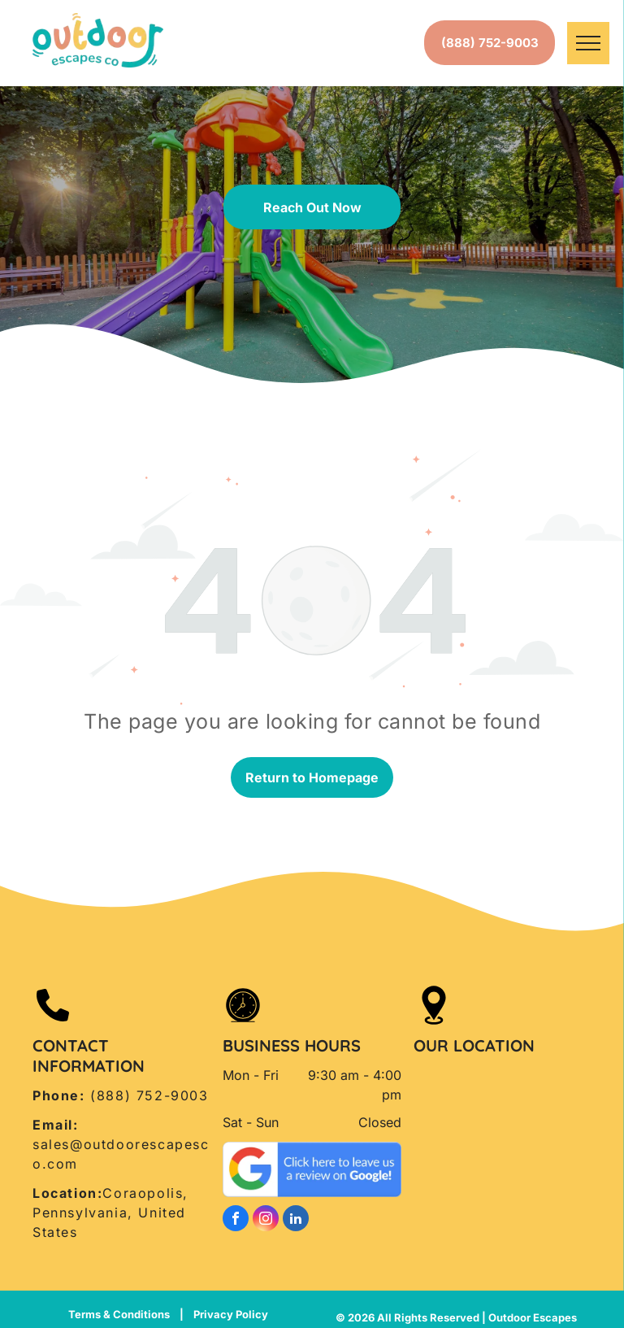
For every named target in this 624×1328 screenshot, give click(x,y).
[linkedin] (296, 1220)
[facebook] (236, 1220)
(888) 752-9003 (149, 1095)
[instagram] (266, 1220)
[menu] (588, 43)
